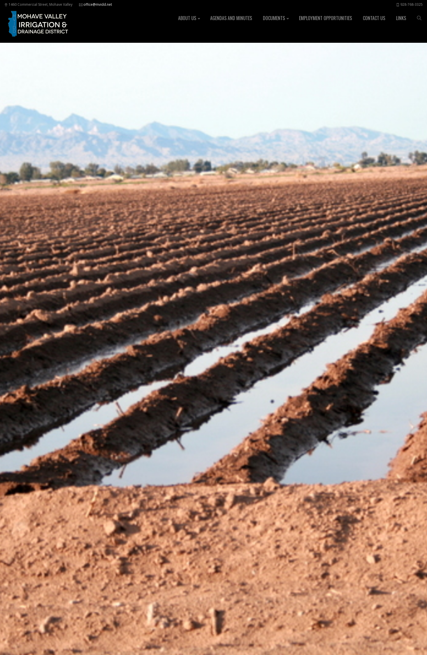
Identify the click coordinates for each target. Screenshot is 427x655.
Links (401, 18)
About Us (187, 18)
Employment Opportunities (325, 18)
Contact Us (374, 18)
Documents (274, 18)
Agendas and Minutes (231, 18)
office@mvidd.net (97, 4)
